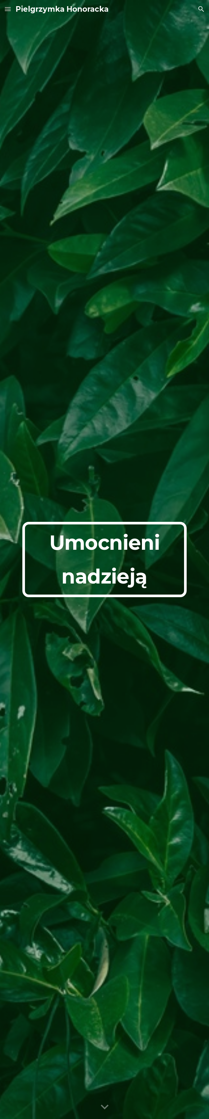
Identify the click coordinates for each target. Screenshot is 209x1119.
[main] (104, 559)
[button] (8, 9)
